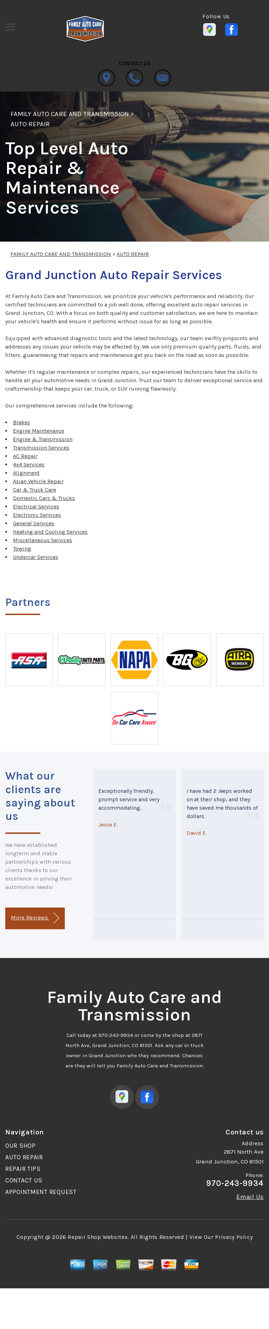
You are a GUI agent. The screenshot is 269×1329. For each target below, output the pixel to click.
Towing (22, 548)
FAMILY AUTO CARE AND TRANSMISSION (70, 114)
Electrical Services (36, 506)
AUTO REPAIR (30, 124)
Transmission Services (41, 447)
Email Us (250, 1197)
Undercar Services (35, 557)
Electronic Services (37, 515)
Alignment (26, 473)
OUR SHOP (20, 1145)
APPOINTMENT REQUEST (41, 1192)
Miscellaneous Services (42, 540)
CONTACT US (23, 1180)
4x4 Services (28, 464)
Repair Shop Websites (97, 1237)
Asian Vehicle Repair (38, 481)
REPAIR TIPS (23, 1169)
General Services (33, 523)
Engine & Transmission (43, 439)
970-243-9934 (115, 1035)
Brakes (21, 422)
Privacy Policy (234, 1237)
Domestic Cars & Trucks (44, 498)
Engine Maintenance (38, 430)
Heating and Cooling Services (50, 531)
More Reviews (35, 918)
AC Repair (25, 456)
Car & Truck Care (34, 489)
